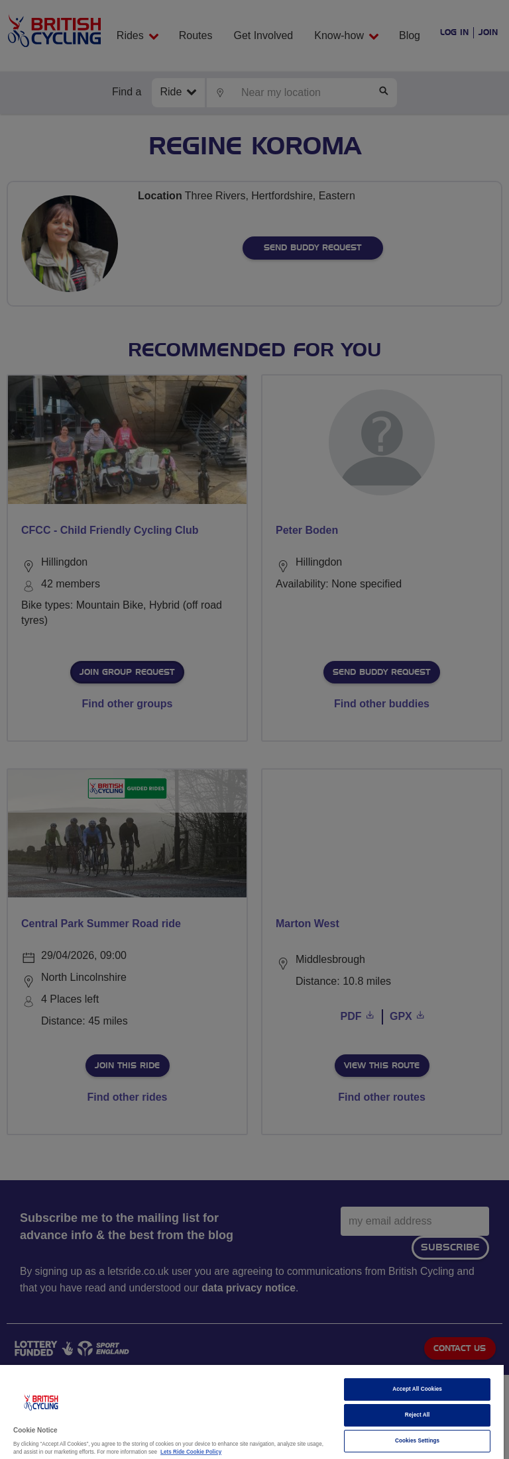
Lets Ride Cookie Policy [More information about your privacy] (190, 1452)
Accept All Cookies (417, 1389)
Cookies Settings (417, 1441)
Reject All (417, 1415)
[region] (252, 1412)
